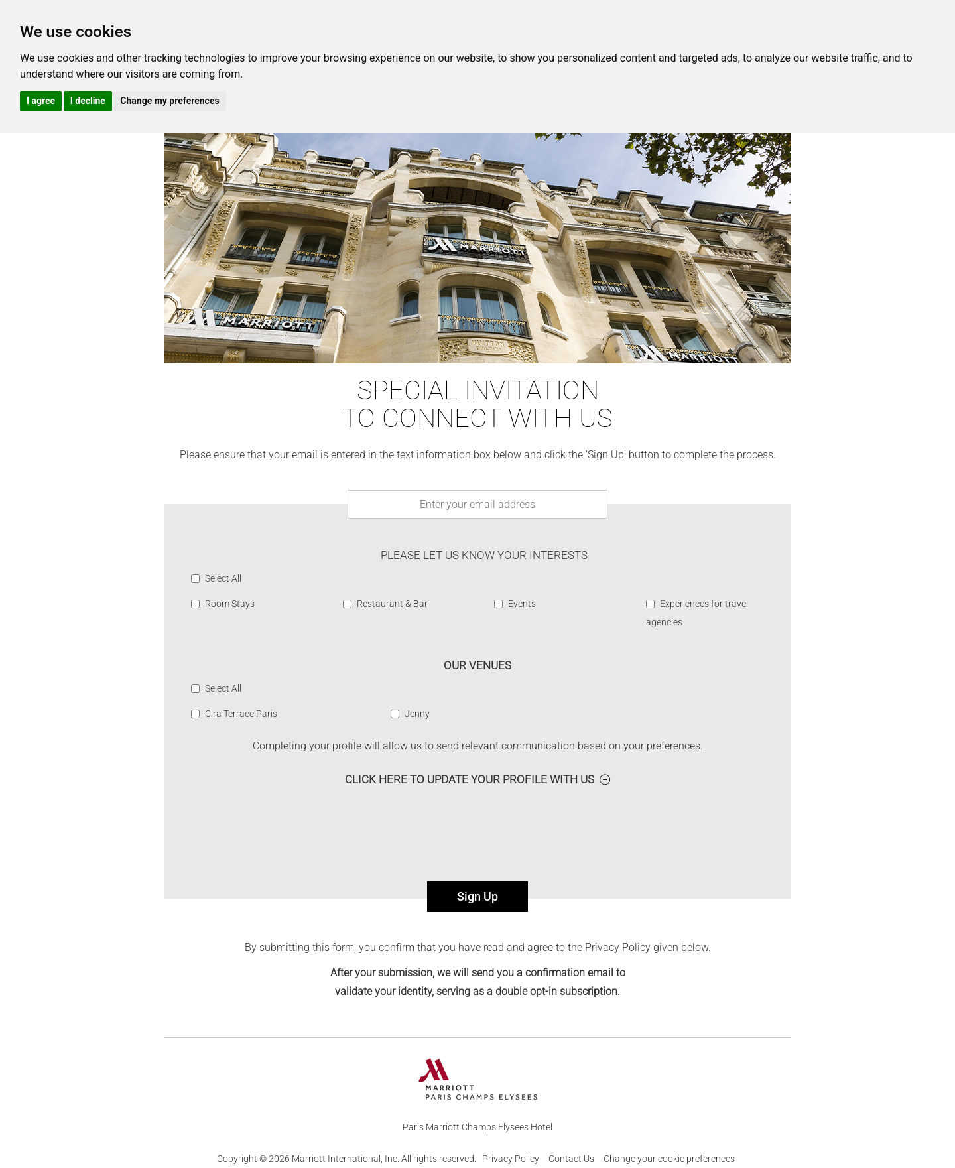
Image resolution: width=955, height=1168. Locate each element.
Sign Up (477, 896)
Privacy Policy (510, 1158)
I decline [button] (87, 101)
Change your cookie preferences (669, 1158)
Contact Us (571, 1158)
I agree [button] (41, 101)
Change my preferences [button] (169, 101)
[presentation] (477, 840)
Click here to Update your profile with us (469, 779)
